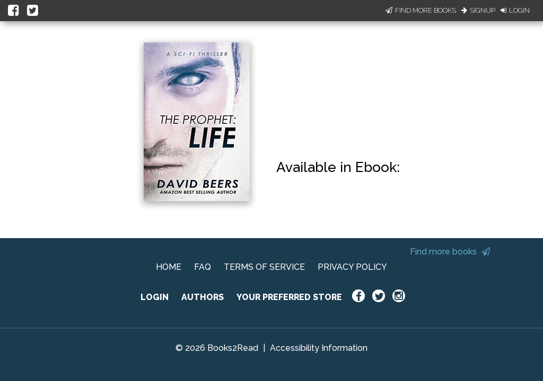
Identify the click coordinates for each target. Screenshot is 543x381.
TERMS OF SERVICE (264, 267)
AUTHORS (202, 297)
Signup (478, 10)
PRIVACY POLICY (352, 267)
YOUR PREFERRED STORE (289, 297)
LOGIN (155, 297)
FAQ (202, 267)
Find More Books (421, 10)
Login (515, 10)
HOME (168, 267)
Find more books (450, 252)
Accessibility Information (318, 348)
